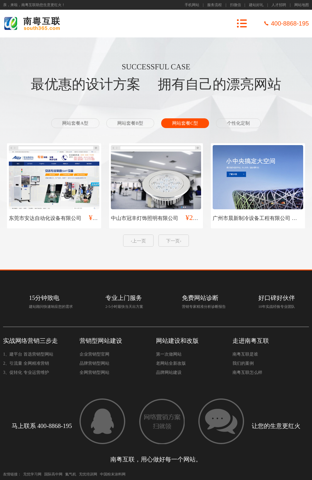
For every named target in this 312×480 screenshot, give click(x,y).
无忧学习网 (32, 474)
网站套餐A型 (75, 123)
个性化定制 (238, 123)
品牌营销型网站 (94, 363)
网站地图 (301, 5)
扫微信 (235, 5)
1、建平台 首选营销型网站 (28, 354)
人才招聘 (278, 5)
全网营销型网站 (94, 372)
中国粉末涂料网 (113, 474)
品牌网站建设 (169, 372)
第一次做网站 (169, 354)
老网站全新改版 (171, 363)
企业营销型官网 (94, 354)
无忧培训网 (88, 474)
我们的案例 (243, 363)
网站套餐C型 (185, 123)
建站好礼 (256, 5)
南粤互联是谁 (245, 354)
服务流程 (214, 5)
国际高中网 (53, 474)
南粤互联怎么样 (247, 372)
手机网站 (192, 5)
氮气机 (70, 474)
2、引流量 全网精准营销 (26, 363)
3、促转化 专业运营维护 (26, 372)
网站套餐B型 (130, 123)
